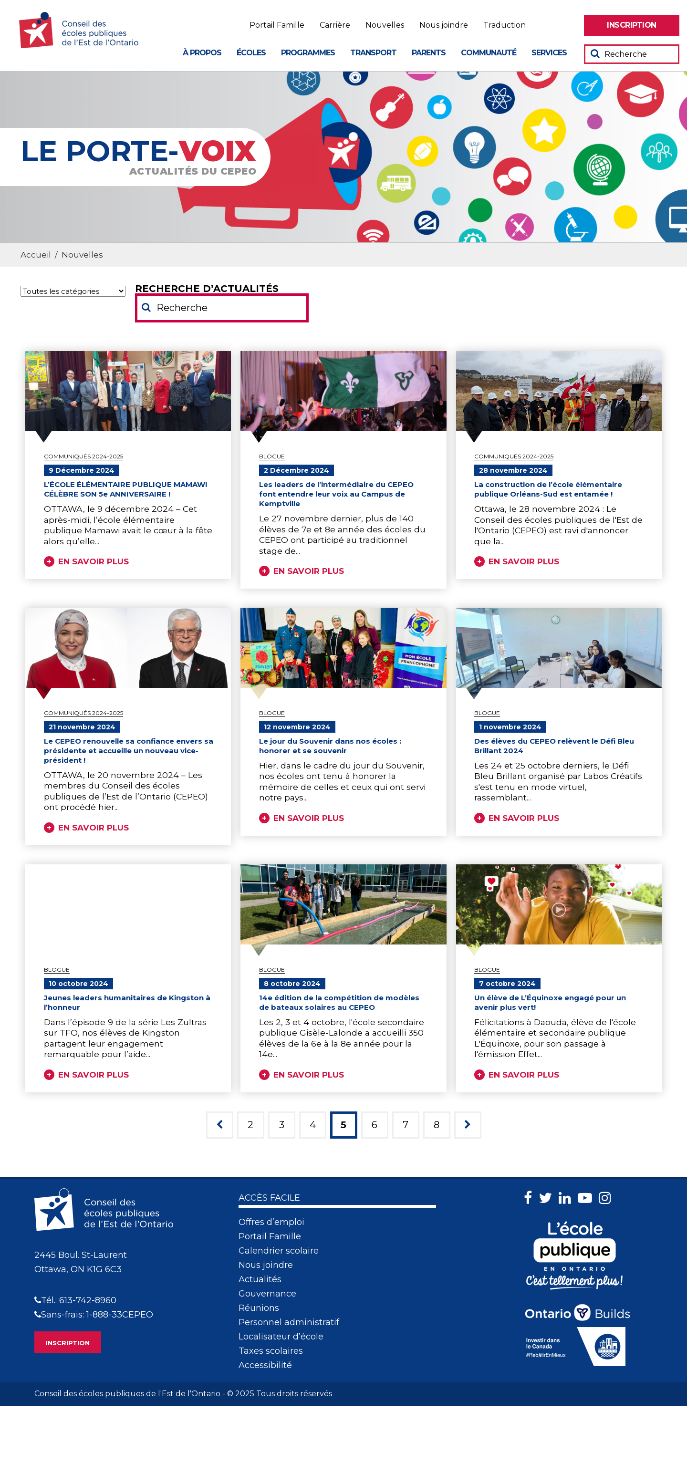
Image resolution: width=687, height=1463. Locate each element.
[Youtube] (587, 1198)
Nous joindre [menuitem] (443, 25)
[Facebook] (530, 1198)
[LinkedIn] (567, 1198)
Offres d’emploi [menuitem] (271, 1222)
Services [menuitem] (549, 52)
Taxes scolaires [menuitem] (271, 1351)
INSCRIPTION (68, 1343)
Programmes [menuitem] (308, 52)
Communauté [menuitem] (488, 52)
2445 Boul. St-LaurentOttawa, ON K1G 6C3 (80, 1262)
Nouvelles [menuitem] (384, 25)
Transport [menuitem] (373, 52)
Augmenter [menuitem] (546, 26)
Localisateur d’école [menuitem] (281, 1336)
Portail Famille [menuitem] (277, 25)
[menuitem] (631, 25)
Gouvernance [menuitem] (267, 1293)
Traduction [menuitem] (504, 25)
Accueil (36, 254)
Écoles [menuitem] (251, 52)
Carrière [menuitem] (335, 25)
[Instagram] (607, 1198)
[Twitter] (548, 1198)
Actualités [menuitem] (260, 1279)
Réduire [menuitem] (571, 26)
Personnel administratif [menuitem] (289, 1322)
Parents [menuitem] (429, 52)
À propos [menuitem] (202, 52)
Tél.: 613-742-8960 (75, 1300)
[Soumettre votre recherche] (595, 53)
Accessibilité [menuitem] (265, 1365)
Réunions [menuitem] (259, 1308)
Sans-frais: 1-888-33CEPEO (93, 1314)
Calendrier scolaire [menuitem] (279, 1250)
